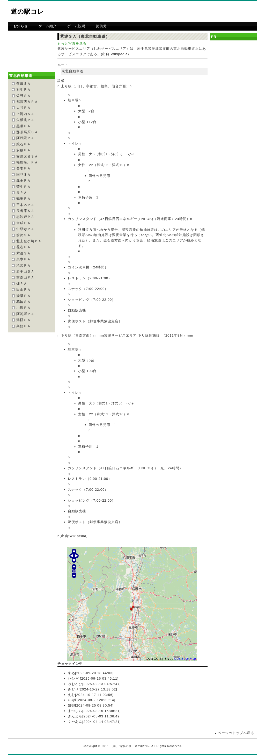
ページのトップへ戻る (236, 733)
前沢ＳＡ (23, 235)
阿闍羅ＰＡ (25, 314)
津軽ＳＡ (23, 320)
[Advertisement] (196, 11)
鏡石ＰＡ (23, 144)
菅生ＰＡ (23, 187)
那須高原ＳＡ (27, 132)
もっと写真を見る (71, 43)
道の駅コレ (27, 11)
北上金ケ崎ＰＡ (29, 241)
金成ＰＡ (23, 223)
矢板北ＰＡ (25, 120)
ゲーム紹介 (48, 26)
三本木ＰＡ (25, 205)
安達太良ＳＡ (27, 156)
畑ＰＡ (21, 284)
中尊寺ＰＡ (25, 229)
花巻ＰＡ (23, 247)
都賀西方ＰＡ (27, 102)
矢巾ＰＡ (23, 259)
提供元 (101, 26)
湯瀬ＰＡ (23, 296)
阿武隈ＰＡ (25, 138)
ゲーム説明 (76, 26)
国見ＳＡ (23, 174)
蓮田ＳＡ (23, 84)
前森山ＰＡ (25, 277)
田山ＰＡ (23, 289)
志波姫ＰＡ (25, 217)
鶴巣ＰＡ (23, 199)
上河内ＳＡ (25, 114)
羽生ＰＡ (23, 89)
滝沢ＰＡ (23, 265)
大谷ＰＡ (23, 108)
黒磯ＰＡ (23, 126)
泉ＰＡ (21, 193)
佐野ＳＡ (23, 96)
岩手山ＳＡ (25, 271)
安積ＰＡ (23, 150)
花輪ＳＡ (23, 302)
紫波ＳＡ (23, 253)
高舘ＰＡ (23, 326)
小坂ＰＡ (23, 308)
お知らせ (20, 26)
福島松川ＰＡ (27, 162)
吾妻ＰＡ (23, 168)
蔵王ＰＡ (23, 180)
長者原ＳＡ (25, 211)
